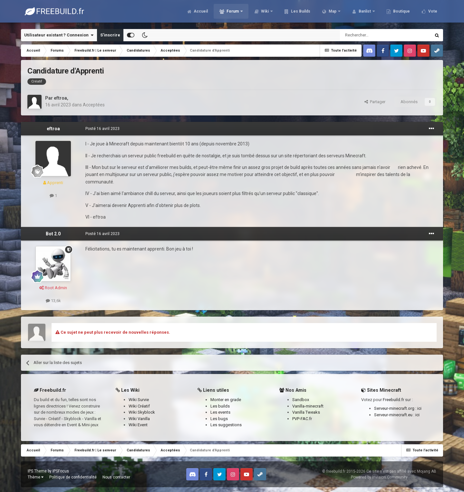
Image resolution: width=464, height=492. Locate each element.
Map (332, 13)
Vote (432, 13)
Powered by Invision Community (379, 477)
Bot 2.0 (53, 233)
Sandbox (300, 399)
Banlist (365, 13)
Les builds (220, 406)
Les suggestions (226, 424)
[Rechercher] (371, 35)
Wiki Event (138, 424)
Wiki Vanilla (139, 418)
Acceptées (94, 104)
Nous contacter (116, 477)
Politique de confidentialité (73, 477)
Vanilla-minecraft (308, 406)
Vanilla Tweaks (306, 412)
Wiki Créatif (139, 406)
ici (419, 408)
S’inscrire (110, 35)
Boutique (401, 13)
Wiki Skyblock (142, 412)
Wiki (265, 13)
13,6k (53, 300)
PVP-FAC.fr (302, 418)
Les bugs (219, 418)
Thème (36, 477)
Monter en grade (225, 399)
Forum (233, 13)
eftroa (60, 98)
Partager (374, 101)
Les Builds (300, 13)
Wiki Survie (139, 399)
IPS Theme (37, 471)
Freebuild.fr (393, 399)
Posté (102, 128)
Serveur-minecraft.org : (395, 408)
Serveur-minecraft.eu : (394, 414)
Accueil (200, 13)
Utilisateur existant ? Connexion (58, 35)
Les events (220, 412)
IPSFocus (61, 471)
